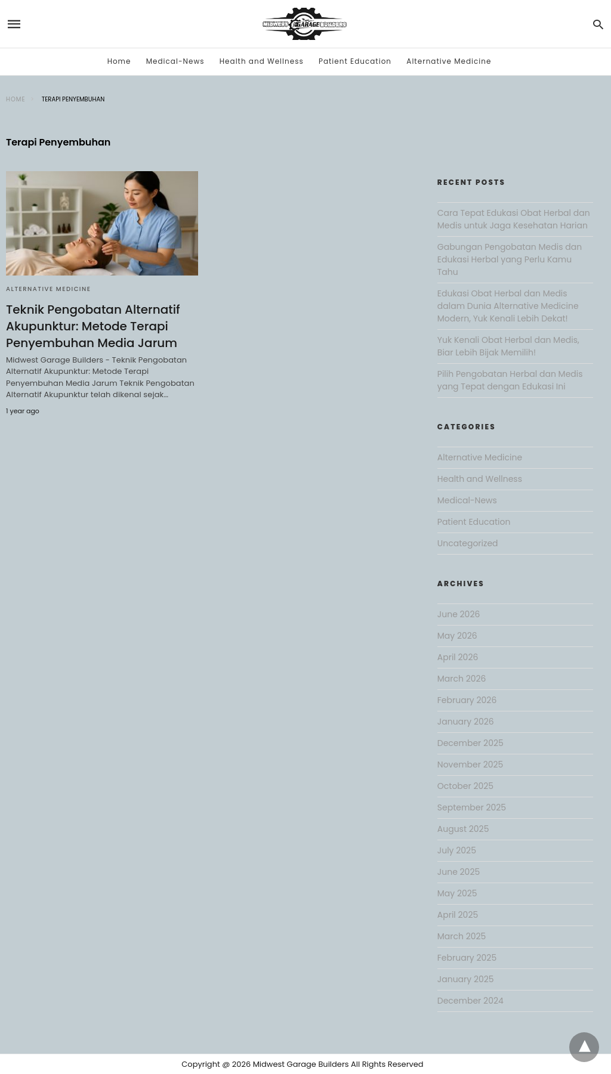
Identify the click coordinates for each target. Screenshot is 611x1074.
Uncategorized (467, 543)
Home (119, 61)
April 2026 (458, 657)
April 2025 (457, 915)
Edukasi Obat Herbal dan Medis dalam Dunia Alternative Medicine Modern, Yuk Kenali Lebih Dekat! (508, 305)
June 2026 (458, 614)
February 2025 (466, 958)
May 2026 (457, 636)
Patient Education (355, 61)
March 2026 (461, 679)
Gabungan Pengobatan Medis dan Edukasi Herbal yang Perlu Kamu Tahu (509, 259)
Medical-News (175, 61)
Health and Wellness (262, 61)
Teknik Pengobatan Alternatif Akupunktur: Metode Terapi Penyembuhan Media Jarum (93, 326)
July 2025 (456, 850)
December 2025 (470, 743)
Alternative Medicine (448, 61)
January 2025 (465, 979)
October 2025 (465, 786)
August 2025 (463, 829)
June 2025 (458, 872)
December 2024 (470, 1001)
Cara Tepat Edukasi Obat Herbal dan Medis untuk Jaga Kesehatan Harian (513, 219)
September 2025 (471, 807)
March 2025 (461, 936)
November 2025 (470, 764)
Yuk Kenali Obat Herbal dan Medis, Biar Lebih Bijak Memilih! (508, 346)
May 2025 (457, 893)
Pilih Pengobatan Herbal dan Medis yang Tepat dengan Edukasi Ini (510, 380)
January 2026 (465, 722)
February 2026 (466, 700)
